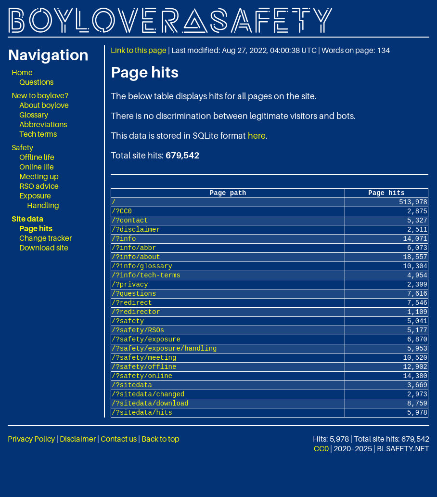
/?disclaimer (136, 236)
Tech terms (38, 134)
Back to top (160, 475)
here (257, 136)
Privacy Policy (31, 475)
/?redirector (136, 331)
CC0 (321, 484)
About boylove (44, 105)
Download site (43, 247)
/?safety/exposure (146, 363)
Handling (43, 205)
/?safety (128, 342)
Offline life (36, 157)
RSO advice (39, 186)
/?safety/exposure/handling (164, 374)
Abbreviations (43, 124)
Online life (36, 166)
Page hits (35, 228)
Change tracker (45, 238)
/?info (124, 246)
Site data (27, 218)
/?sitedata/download (150, 437)
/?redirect (132, 321)
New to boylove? (40, 95)
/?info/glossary (142, 278)
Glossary (33, 114)
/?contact (130, 225)
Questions (36, 82)
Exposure (35, 195)
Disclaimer (78, 475)
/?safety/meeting (144, 384)
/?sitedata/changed (148, 427)
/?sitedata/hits (142, 448)
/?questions (134, 310)
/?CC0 (122, 215)
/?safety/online (142, 405)
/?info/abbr (134, 257)
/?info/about (136, 268)
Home (22, 72)
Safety (22, 147)
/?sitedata (132, 416)
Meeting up (39, 176)
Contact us (119, 475)
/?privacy (130, 299)
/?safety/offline (144, 395)
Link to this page (139, 50)
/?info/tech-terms (146, 289)
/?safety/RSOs (138, 352)
